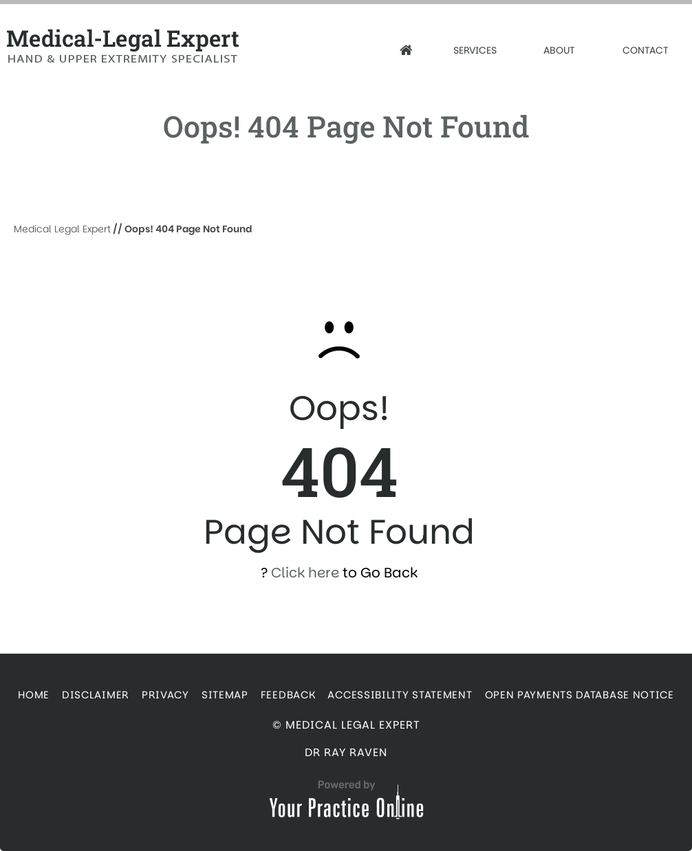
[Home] (406, 50)
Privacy (165, 694)
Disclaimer (95, 694)
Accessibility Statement (399, 694)
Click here (305, 572)
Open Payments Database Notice (579, 694)
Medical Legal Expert (62, 229)
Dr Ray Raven (346, 752)
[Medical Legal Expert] (139, 46)
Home (34, 694)
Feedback (288, 694)
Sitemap (225, 694)
